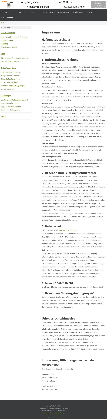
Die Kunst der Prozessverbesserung (15, 58)
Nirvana (53, 417)
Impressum (46, 413)
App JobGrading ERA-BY (10, 103)
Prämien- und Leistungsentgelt (13, 85)
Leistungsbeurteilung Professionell (14, 100)
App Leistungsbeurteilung (11, 106)
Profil (3, 116)
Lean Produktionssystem (11, 61)
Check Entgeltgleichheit (10, 79)
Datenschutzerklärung (67, 230)
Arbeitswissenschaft (9, 47)
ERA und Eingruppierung (10, 72)
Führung (4, 43)
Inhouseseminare (8, 33)
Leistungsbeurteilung (9, 82)
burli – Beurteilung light (10, 110)
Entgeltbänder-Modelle (10, 75)
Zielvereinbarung (7, 89)
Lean (3, 53)
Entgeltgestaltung (8, 68)
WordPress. (60, 417)
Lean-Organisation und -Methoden (14, 37)
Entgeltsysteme (7, 40)
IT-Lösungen (6, 95)
